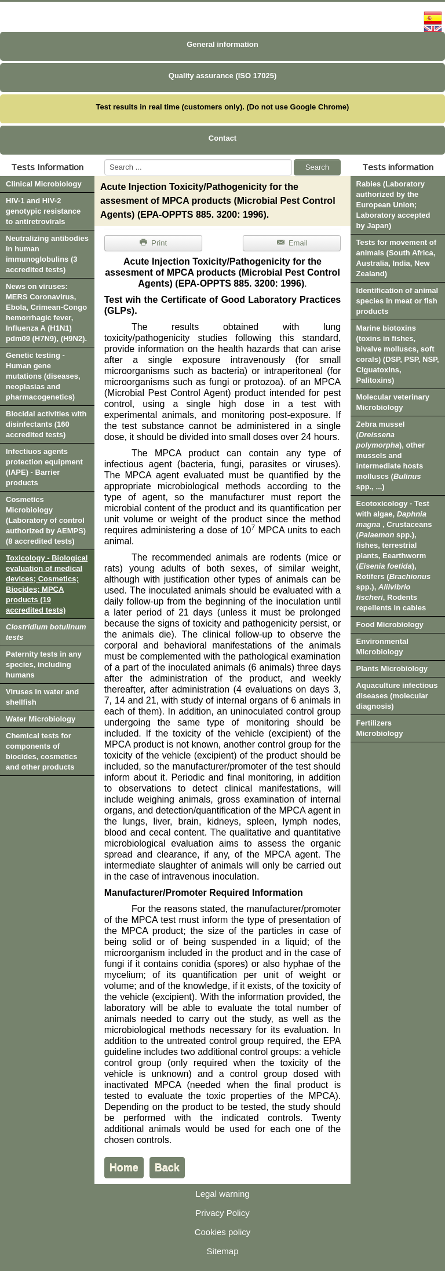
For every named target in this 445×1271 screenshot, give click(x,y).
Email (291, 243)
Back (167, 1167)
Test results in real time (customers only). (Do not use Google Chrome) (222, 106)
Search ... (104, 159)
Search (317, 167)
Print (153, 243)
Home (124, 1167)
